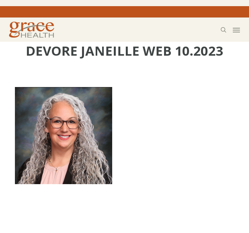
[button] (236, 30)
